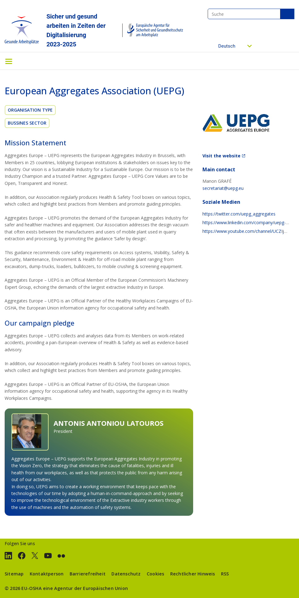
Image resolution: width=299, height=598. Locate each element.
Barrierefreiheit (88, 574)
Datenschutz (126, 574)
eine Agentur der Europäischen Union (85, 588)
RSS (225, 574)
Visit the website (221, 156)
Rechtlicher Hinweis (192, 574)
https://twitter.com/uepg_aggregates (238, 214)
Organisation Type (30, 110)
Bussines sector (27, 123)
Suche (287, 14)
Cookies (155, 574)
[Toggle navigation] (8, 61)
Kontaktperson (47, 574)
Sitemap (14, 574)
